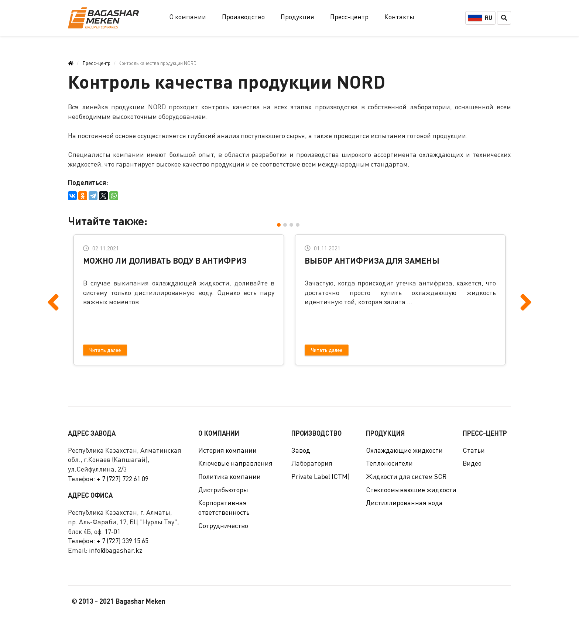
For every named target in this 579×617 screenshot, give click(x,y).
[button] (280, 224)
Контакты (399, 17)
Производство (243, 17)
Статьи (474, 450)
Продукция (297, 17)
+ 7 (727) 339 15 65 (122, 541)
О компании (187, 17)
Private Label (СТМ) (320, 476)
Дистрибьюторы (223, 490)
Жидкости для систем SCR (406, 476)
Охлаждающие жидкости (404, 450)
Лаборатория (311, 463)
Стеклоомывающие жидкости (411, 490)
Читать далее (105, 350)
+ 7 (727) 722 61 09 (122, 478)
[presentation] (53, 290)
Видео (472, 463)
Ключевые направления (235, 463)
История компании (227, 450)
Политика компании (229, 476)
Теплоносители (389, 463)
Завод (300, 450)
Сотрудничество (223, 525)
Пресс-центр (349, 17)
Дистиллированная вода (404, 502)
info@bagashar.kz (115, 550)
